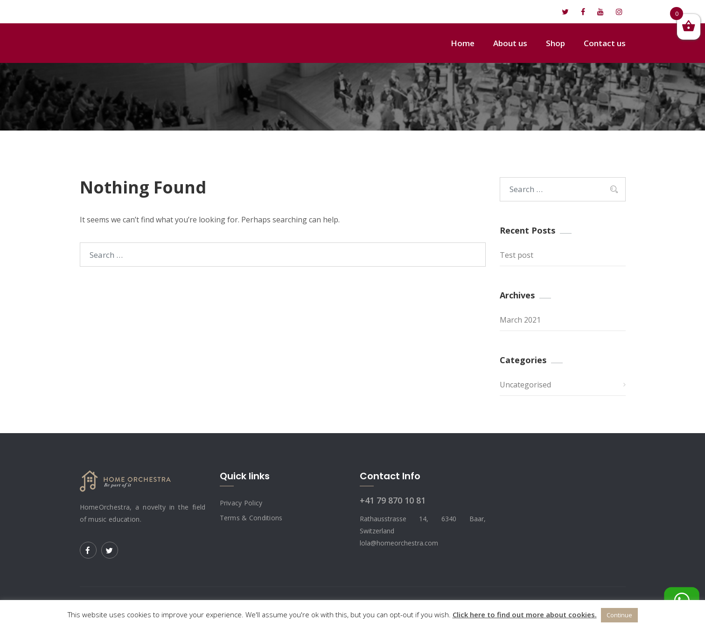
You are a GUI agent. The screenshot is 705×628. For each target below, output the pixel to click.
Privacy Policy (241, 502)
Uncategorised (525, 385)
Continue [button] (619, 615)
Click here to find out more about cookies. (525, 614)
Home (463, 43)
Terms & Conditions (251, 517)
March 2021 (520, 320)
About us (510, 43)
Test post (516, 255)
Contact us (605, 43)
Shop (555, 43)
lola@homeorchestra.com (131, 12)
